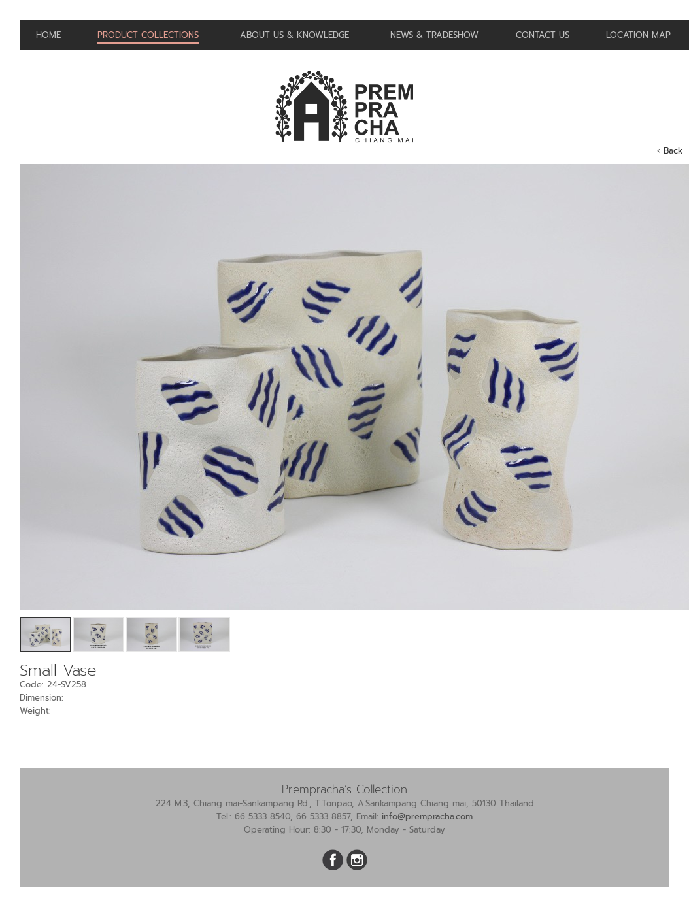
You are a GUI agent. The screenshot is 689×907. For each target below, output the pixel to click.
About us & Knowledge (294, 35)
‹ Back (669, 150)
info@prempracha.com (427, 816)
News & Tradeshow (434, 35)
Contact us (542, 35)
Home (48, 35)
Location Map (638, 35)
